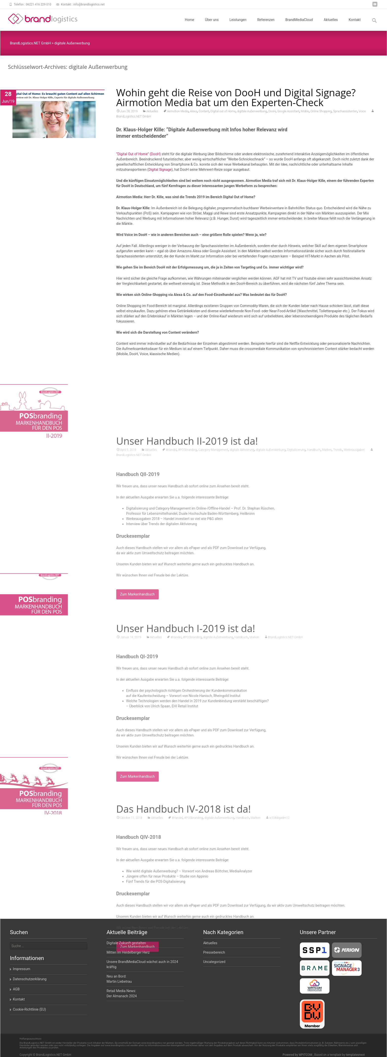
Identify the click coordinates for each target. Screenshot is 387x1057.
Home (189, 24)
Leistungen (238, 24)
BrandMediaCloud (299, 24)
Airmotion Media (178, 112)
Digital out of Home (223, 112)
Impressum (21, 969)
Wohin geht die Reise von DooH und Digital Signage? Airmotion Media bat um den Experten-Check (236, 98)
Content (204, 112)
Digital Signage (160, 171)
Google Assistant (288, 112)
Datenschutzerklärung (29, 979)
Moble (305, 112)
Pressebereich (214, 952)
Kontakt (355, 24)
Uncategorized (214, 962)
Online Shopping (321, 112)
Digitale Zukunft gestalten (126, 943)
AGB (16, 989)
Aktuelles (331, 24)
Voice (362, 112)
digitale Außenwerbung (252, 112)
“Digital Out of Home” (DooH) (138, 155)
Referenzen (265, 24)
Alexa (193, 112)
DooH (272, 112)
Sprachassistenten (345, 112)
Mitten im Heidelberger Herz (128, 952)
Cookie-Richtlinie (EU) (29, 1009)
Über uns (212, 24)
